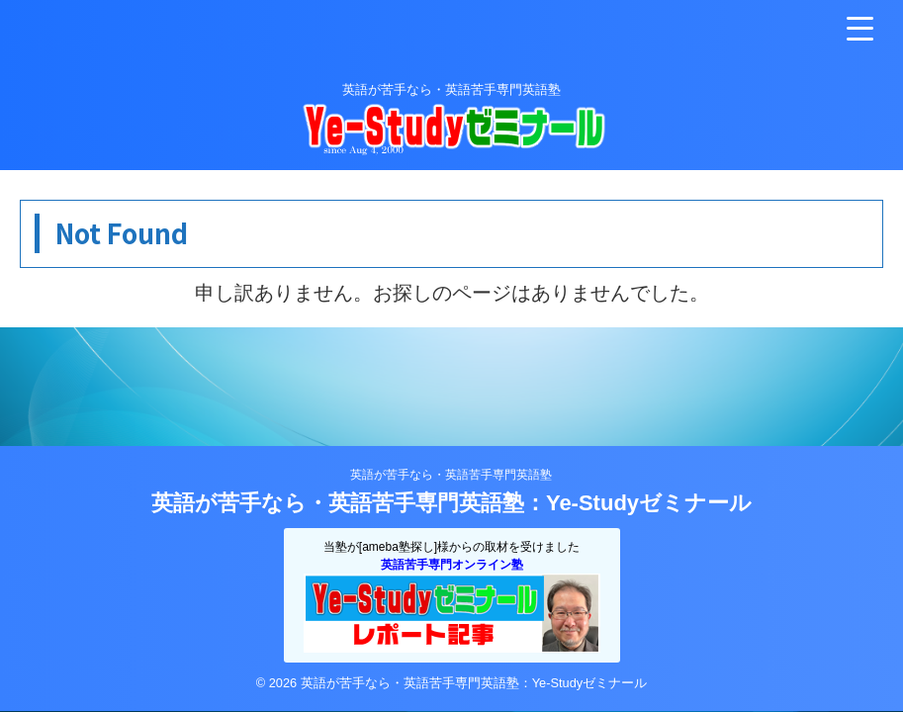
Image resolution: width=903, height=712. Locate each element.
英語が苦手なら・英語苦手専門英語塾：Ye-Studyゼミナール (451, 502)
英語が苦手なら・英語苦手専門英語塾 (451, 475)
